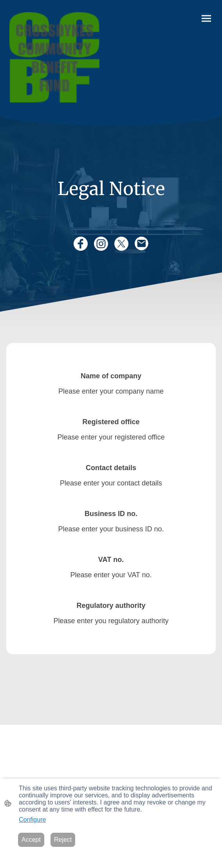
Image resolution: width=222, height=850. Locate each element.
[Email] (142, 244)
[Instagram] (101, 244)
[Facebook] (81, 244)
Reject (63, 839)
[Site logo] (54, 57)
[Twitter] (121, 244)
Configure (32, 819)
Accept (31, 839)
